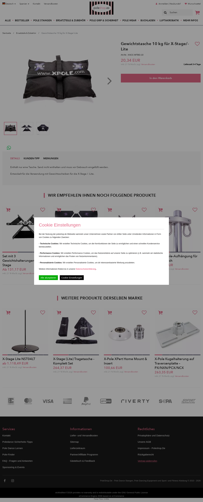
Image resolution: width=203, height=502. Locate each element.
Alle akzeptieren (48, 277)
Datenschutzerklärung (86, 269)
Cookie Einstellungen (71, 277)
